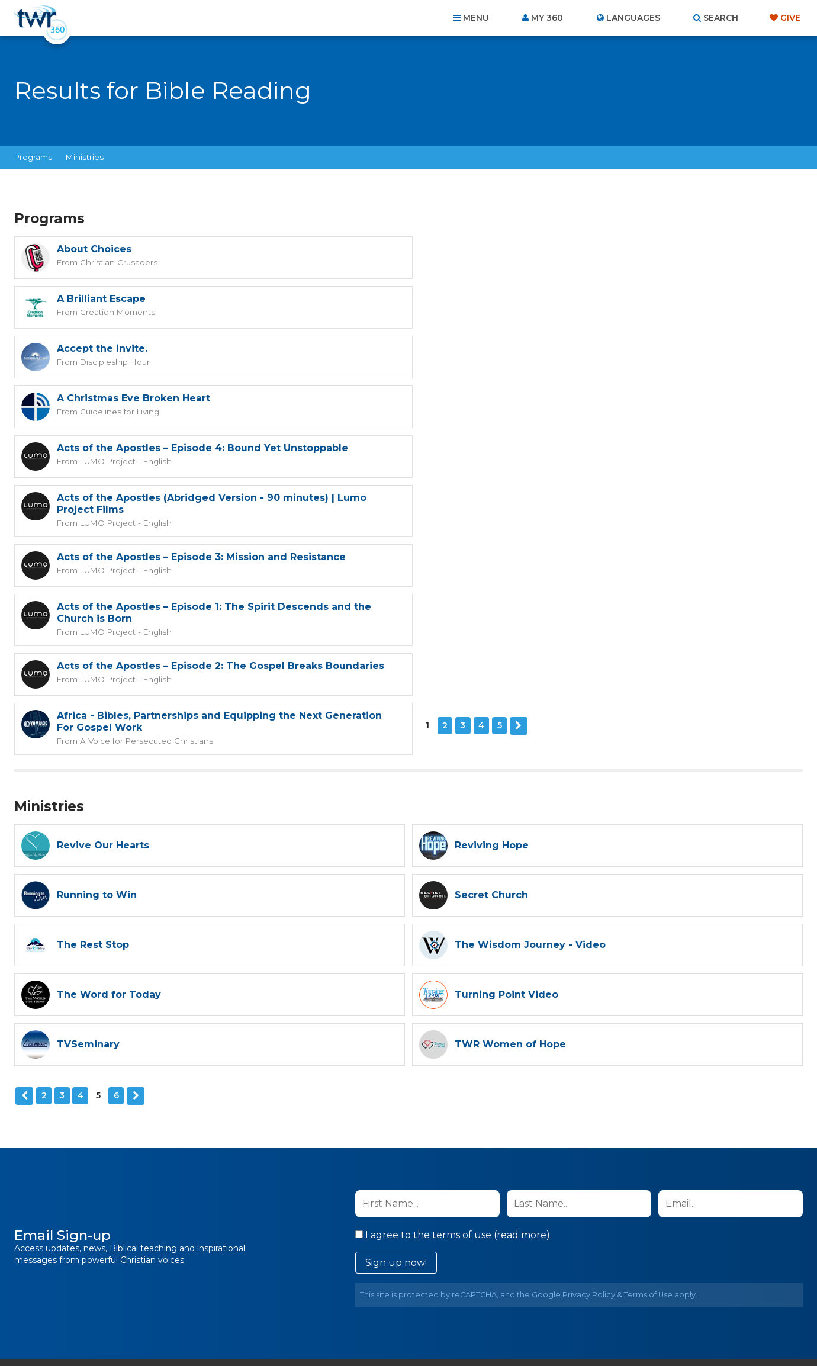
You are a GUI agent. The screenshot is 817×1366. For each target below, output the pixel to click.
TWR (415, 1331)
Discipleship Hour (113, 311)
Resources (610, 1302)
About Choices (94, 249)
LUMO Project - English (124, 361)
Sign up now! (396, 1067)
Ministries (85, 157)
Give (790, 17)
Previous (24, 900)
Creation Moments (514, 261)
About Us (243, 1302)
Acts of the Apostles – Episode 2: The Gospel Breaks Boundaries (220, 467)
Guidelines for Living (516, 311)
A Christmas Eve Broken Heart (531, 298)
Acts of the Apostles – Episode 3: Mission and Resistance (201, 407)
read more (521, 1039)
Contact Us (308, 1302)
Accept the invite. (102, 298)
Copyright (542, 1302)
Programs (33, 157)
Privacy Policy (588, 1099)
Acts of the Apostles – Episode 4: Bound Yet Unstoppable (202, 348)
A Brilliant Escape (499, 249)
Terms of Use (648, 1099)
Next (113, 536)
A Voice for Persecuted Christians (542, 491)
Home (193, 1302)
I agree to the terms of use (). (453, 1039)
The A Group (495, 1331)
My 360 (547, 17)
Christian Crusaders (117, 261)
